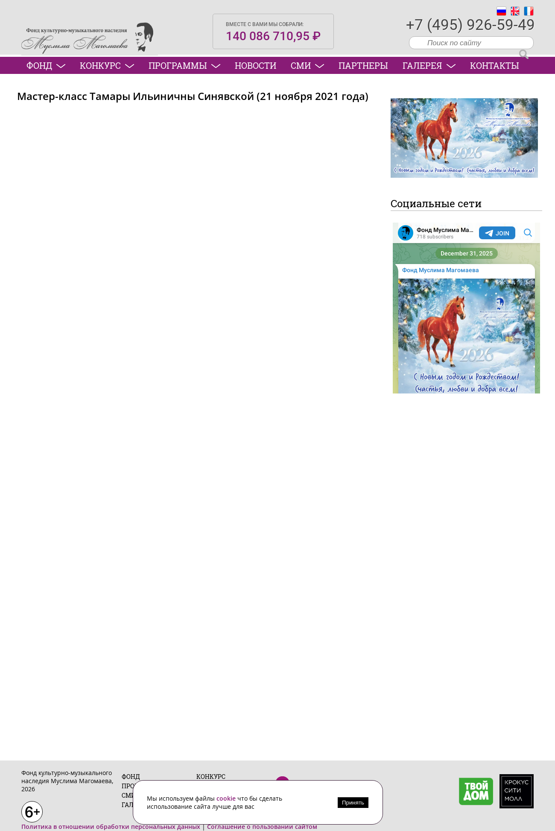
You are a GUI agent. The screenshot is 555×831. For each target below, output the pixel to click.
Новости (255, 65)
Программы (184, 65)
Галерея (429, 65)
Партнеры (363, 65)
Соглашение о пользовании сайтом (262, 826)
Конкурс (107, 65)
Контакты (494, 65)
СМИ (307, 65)
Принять (353, 802)
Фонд (45, 65)
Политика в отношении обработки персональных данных (110, 826)
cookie (226, 798)
